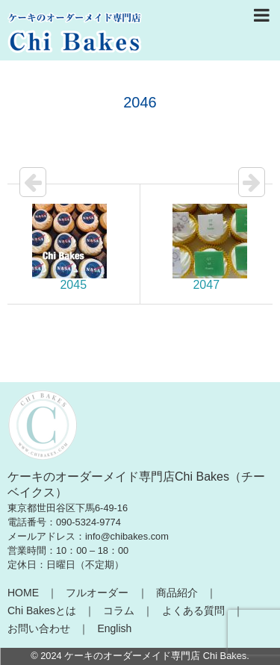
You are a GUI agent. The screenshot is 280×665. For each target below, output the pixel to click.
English (114, 628)
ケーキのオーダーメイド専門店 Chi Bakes (155, 655)
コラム (118, 610)
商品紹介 (177, 593)
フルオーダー (97, 593)
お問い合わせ (38, 628)
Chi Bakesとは (41, 610)
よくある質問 (193, 610)
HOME (23, 593)
